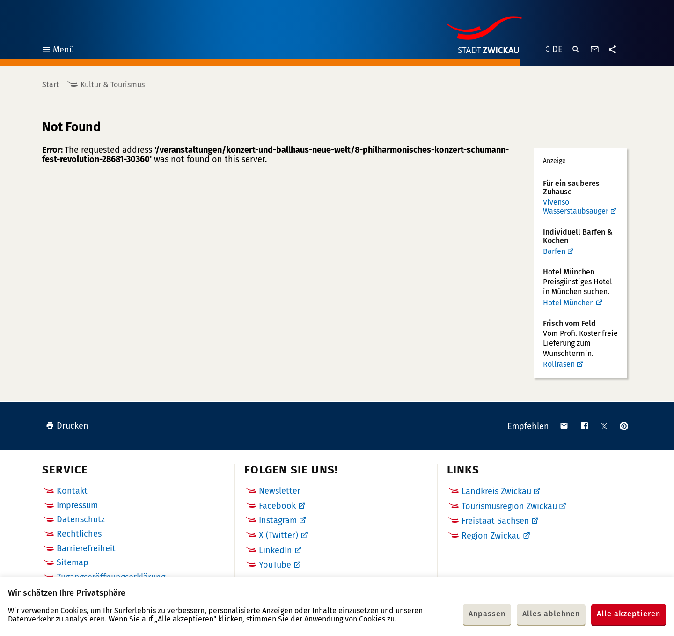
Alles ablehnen (551, 613)
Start (50, 84)
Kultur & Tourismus (113, 84)
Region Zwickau (491, 536)
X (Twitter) (278, 535)
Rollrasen (559, 364)
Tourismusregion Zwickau (509, 506)
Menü (58, 50)
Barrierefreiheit (86, 548)
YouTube (275, 565)
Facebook (277, 506)
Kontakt (72, 491)
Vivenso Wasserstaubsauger (575, 206)
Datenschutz (81, 519)
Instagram (278, 520)
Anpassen (487, 613)
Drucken (67, 426)
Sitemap (72, 562)
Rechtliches (79, 534)
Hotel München (568, 302)
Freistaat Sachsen (495, 521)
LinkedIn (275, 550)
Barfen (554, 251)
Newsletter (279, 491)
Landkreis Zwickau (496, 491)
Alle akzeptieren (628, 613)
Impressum (77, 505)
